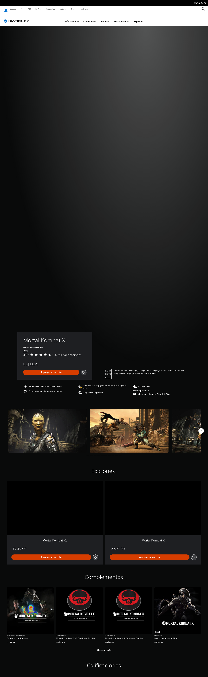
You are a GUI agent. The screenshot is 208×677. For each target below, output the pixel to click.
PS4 (29, 9)
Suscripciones (121, 18)
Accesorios (50, 9)
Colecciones (90, 18)
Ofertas (105, 18)
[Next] (201, 428)
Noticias (63, 9)
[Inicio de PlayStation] (5, 9)
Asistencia (85, 9)
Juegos (13, 9)
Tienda (74, 9)
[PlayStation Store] (17, 17)
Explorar (138, 18)
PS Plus (38, 9)
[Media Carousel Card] (47, 428)
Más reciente (72, 18)
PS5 (22, 9)
